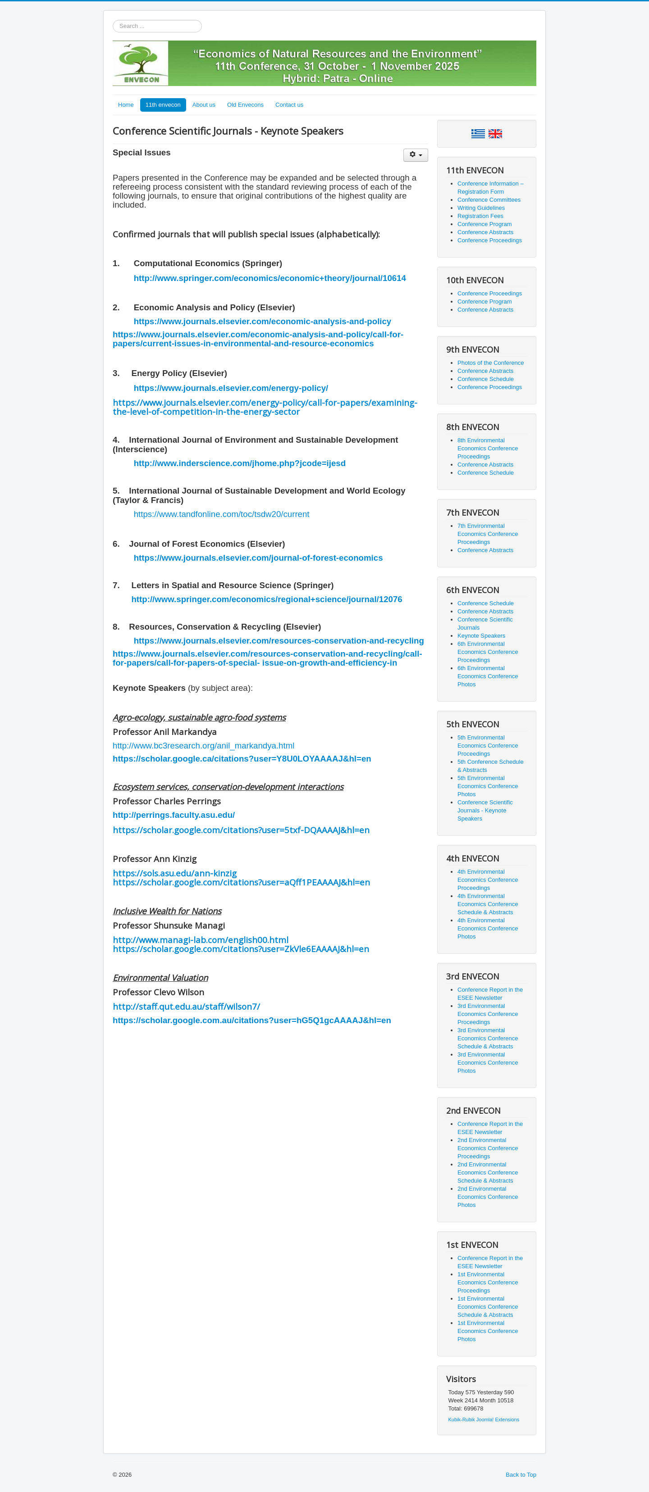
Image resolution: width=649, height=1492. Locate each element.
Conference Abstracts (485, 232)
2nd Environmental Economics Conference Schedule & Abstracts (487, 1172)
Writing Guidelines (481, 207)
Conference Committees (489, 199)
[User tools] (415, 155)
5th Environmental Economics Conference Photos (487, 786)
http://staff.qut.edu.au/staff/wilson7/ (186, 1006)
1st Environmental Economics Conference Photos (487, 1331)
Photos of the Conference (490, 362)
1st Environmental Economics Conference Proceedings (487, 1282)
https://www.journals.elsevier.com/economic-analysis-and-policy (263, 321)
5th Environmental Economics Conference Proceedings (487, 745)
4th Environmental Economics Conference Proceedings (487, 879)
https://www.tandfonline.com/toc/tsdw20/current (222, 514)
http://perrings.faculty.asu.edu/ (174, 815)
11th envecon (163, 104)
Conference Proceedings (489, 240)
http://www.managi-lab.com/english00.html (200, 939)
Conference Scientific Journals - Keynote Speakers (485, 810)
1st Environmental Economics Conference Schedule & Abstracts (487, 1306)
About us (203, 104)
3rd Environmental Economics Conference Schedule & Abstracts (487, 1038)
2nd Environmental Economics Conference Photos (487, 1196)
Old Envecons (245, 104)
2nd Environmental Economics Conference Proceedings (487, 1148)
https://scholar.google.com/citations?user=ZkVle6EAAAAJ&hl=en (241, 948)
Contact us (289, 104)
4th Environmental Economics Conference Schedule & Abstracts (487, 904)
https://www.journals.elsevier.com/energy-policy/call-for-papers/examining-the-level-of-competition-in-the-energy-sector (265, 407)
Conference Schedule (485, 379)
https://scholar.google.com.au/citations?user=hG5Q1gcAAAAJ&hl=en (252, 1020)
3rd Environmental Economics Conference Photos (487, 1062)
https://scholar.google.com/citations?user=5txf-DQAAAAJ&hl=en (241, 829)
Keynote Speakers (481, 635)
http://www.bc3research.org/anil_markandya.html (203, 745)
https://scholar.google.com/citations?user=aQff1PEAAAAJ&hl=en (241, 882)
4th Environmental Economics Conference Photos (487, 928)
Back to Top (521, 1474)
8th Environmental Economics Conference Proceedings (487, 448)
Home (126, 104)
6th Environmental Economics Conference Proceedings (487, 651)
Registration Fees (480, 216)
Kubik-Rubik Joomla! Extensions (484, 1419)
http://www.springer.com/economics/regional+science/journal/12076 (266, 599)
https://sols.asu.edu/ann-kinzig (175, 873)
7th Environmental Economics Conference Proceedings (487, 533)
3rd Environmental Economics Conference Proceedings (487, 1013)
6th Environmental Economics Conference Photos (487, 676)
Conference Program (484, 224)
